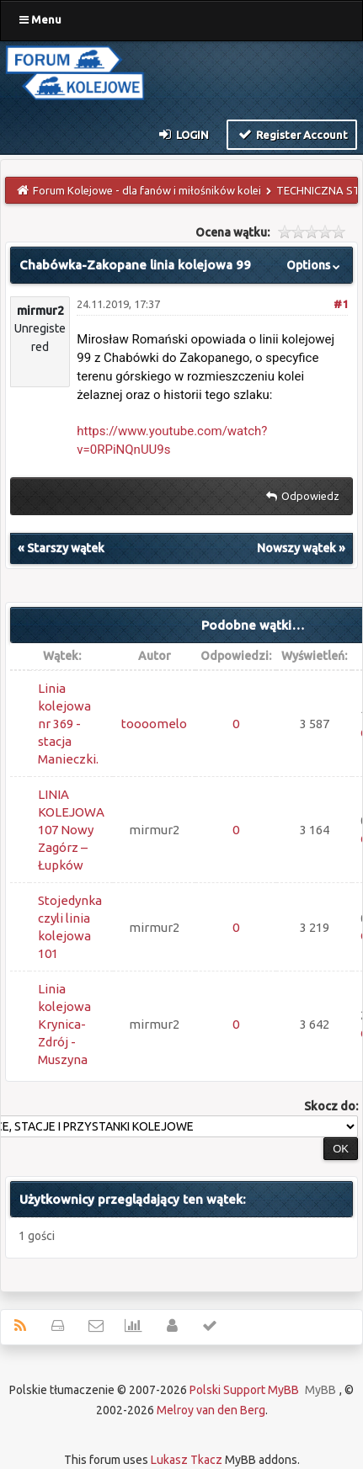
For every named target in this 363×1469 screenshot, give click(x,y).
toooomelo (154, 723)
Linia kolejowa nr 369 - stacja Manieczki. (68, 723)
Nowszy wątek (296, 548)
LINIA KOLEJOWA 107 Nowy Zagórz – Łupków (71, 829)
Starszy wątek (65, 548)
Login (183, 134)
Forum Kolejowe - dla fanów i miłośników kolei (147, 190)
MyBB (320, 1390)
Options (315, 265)
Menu (40, 19)
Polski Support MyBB (244, 1390)
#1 (341, 304)
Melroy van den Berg (211, 1410)
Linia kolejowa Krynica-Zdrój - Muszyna (64, 1024)
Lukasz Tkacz (186, 1459)
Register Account (292, 134)
